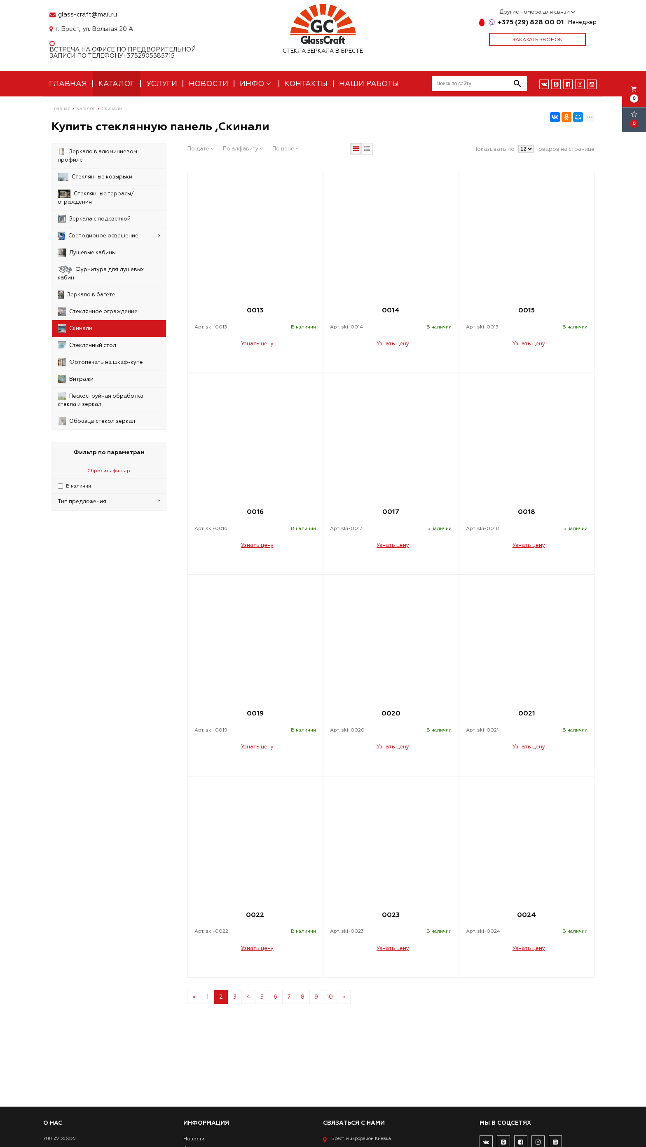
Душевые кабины (87, 253)
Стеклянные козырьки (95, 177)
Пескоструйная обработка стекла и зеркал (100, 400)
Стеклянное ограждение (98, 311)
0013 (255, 310)
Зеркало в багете (86, 295)
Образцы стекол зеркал (96, 421)
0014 (391, 310)
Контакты (306, 84)
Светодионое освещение (109, 236)
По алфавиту (243, 148)
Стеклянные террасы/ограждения (96, 197)
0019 (255, 713)
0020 (391, 713)
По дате (200, 148)
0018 (526, 512)
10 (330, 996)
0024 (526, 915)
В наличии (78, 486)
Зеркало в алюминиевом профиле (97, 155)
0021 (526, 713)
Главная (68, 84)
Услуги (161, 84)
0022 (255, 915)
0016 (255, 512)
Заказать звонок (537, 40)
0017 (390, 512)
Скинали (75, 328)
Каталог (116, 84)
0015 (526, 310)
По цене (285, 148)
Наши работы (369, 84)
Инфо (256, 84)
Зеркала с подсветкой (94, 219)
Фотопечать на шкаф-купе (100, 362)
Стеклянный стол (87, 345)
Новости (208, 84)
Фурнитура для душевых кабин (101, 273)
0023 (391, 915)
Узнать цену (257, 343)
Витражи (76, 379)
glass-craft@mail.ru (87, 15)
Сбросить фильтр (108, 471)
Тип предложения (109, 501)
